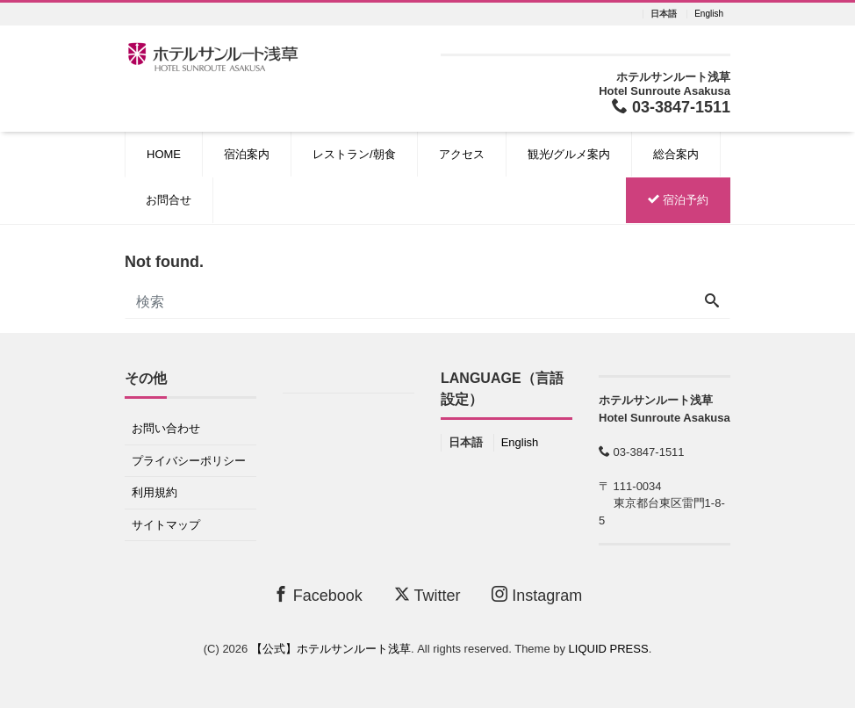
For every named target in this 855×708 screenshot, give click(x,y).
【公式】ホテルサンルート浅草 (331, 648)
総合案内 (676, 154)
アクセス (462, 154)
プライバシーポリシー (189, 460)
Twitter (427, 595)
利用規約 (154, 492)
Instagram (537, 595)
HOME (164, 154)
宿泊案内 (246, 154)
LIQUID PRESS (609, 648)
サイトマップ (166, 524)
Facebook (318, 595)
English (708, 14)
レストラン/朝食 (354, 154)
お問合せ (168, 199)
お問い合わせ (166, 428)
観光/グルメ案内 (569, 154)
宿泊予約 (678, 199)
